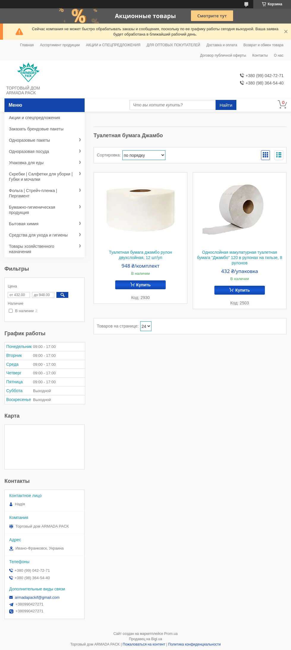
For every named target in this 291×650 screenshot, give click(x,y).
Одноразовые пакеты (29, 140)
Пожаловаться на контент (144, 644)
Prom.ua (171, 634)
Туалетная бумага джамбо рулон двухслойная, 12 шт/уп (140, 255)
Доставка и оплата (221, 45)
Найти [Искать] (226, 105)
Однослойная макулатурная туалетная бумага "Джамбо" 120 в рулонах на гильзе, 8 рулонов (239, 257)
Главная (27, 45)
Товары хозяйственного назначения (31, 249)
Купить (143, 284)
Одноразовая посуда (29, 151)
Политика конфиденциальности (194, 644)
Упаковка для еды (26, 162)
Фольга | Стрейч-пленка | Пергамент (33, 193)
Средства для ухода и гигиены (38, 235)
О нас (279, 55)
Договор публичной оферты (223, 55)
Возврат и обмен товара (263, 45)
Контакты (260, 55)
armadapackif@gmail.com (37, 597)
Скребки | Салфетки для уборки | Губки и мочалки (40, 177)
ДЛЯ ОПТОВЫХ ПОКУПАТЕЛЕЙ (173, 45)
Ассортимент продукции (60, 45)
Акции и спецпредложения (34, 117)
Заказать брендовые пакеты (36, 129)
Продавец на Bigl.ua (145, 639)
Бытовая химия (24, 223)
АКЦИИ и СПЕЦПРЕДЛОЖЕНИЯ (113, 45)
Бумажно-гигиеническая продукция (32, 210)
